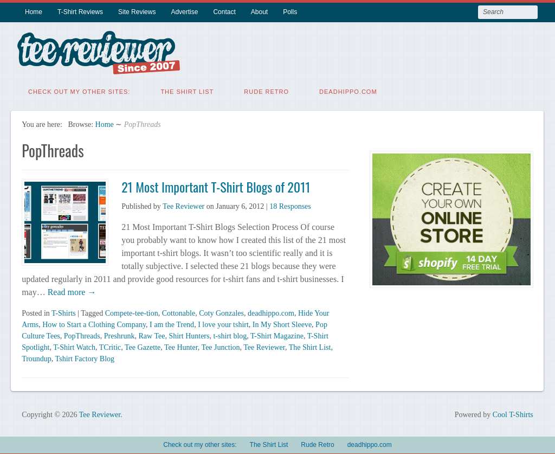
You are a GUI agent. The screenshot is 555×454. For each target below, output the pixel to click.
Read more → (71, 290)
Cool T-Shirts (513, 412)
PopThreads (82, 334)
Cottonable (178, 311)
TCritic (110, 345)
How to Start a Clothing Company (94, 322)
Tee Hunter (181, 345)
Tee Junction (221, 345)
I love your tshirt (223, 322)
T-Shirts (63, 311)
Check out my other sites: (79, 89)
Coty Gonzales (221, 311)
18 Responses (290, 204)
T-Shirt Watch (74, 345)
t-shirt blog (230, 334)
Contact (224, 12)
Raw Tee (152, 334)
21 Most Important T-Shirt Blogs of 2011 (215, 184)
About (259, 12)
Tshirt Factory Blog (84, 357)
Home (33, 12)
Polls (290, 12)
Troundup (36, 357)
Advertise (184, 12)
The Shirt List (187, 89)
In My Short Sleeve (282, 322)
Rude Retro (266, 89)
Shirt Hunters (189, 334)
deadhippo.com (348, 89)
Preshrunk (119, 334)
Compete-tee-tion (131, 311)
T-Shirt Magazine (277, 334)
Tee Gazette (142, 345)
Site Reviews (137, 12)
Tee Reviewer (183, 204)
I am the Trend (172, 322)
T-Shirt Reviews (80, 12)
